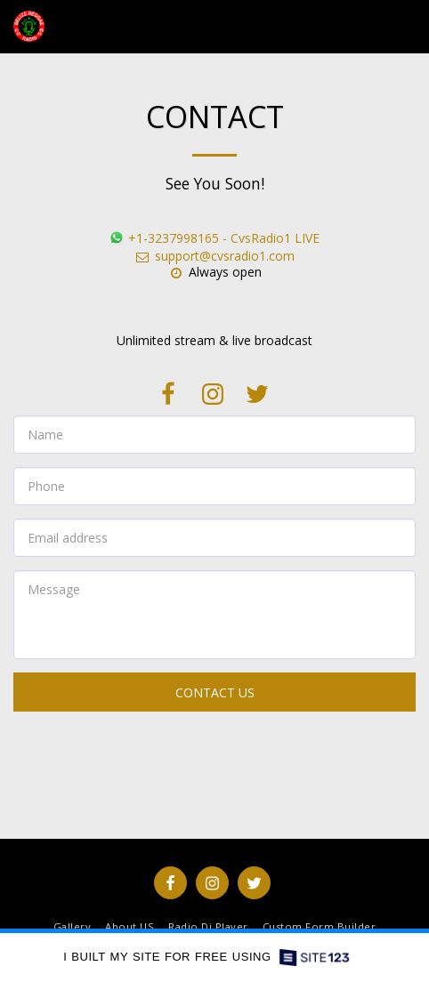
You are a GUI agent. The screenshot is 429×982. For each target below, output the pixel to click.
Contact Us (215, 692)
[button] (405, 27)
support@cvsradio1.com (214, 255)
